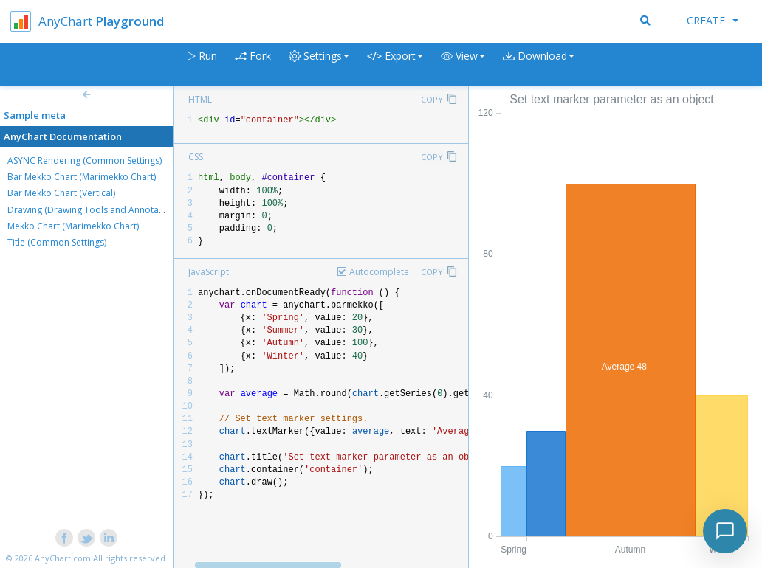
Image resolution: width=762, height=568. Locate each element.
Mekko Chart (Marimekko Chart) (73, 226)
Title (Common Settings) (56, 242)
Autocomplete (379, 272)
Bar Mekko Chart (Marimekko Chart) (81, 176)
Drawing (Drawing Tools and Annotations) (94, 210)
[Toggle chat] (725, 531)
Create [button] (712, 20)
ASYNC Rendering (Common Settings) (84, 160)
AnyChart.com (63, 558)
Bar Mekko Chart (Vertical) (61, 193)
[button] (463, 65)
